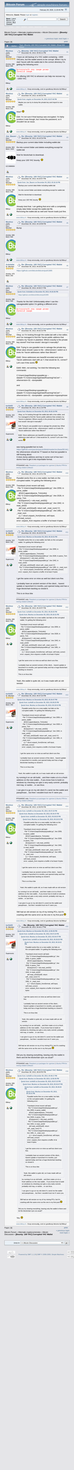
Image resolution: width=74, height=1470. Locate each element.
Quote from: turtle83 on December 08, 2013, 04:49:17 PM (37, 1076)
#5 (67, 223)
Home (11, 27)
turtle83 (9, 406)
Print (66, 41)
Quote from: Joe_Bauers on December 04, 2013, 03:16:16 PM (38, 182)
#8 (67, 330)
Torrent (9, 24)
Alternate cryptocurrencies (29, 32)
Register (38, 27)
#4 (67, 178)
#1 (67, 52)
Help (18, 27)
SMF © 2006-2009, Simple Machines (50, 1254)
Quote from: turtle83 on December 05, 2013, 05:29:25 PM (37, 612)
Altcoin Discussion (50, 32)
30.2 (14, 22)
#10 (67, 473)
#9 (67, 407)
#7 (67, 287)
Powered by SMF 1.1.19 (27, 1254)
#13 (67, 695)
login (28, 15)
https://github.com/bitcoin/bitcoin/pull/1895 (34, 270)
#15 (67, 926)
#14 (67, 806)
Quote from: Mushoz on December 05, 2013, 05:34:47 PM (37, 699)
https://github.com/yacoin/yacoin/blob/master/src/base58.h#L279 (44, 449)
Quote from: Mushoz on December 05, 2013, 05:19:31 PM (37, 537)
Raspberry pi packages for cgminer (42, 465)
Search (24, 27)
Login (31, 27)
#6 (67, 266)
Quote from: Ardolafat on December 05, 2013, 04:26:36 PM (37, 292)
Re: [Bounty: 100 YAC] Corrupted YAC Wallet (41, 93)
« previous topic (51, 38)
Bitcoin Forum (10, 32)
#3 (67, 137)
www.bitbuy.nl (21, 89)
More (45, 27)
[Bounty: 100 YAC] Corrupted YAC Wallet (39, 51)
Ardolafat (10, 264)
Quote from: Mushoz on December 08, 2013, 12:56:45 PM (37, 931)
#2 (67, 95)
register (35, 15)
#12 (67, 607)
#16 (67, 1071)
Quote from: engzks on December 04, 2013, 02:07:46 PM (37, 99)
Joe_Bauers (11, 136)
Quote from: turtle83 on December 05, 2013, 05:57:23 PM (37, 811)
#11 (67, 532)
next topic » (64, 38)
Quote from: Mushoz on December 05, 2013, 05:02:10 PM (37, 411)
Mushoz (9, 51)
